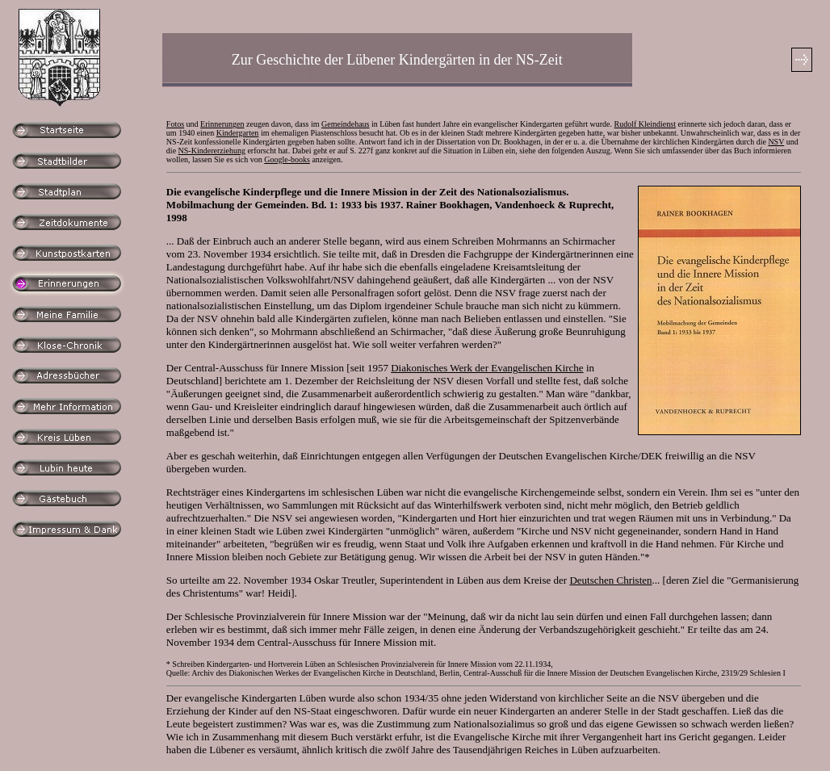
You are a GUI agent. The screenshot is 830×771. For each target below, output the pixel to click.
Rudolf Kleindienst (645, 123)
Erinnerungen (222, 123)
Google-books (287, 159)
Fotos (175, 123)
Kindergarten (237, 132)
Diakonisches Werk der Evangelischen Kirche (487, 368)
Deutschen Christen (610, 580)
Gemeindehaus (345, 123)
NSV (776, 141)
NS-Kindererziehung (211, 150)
